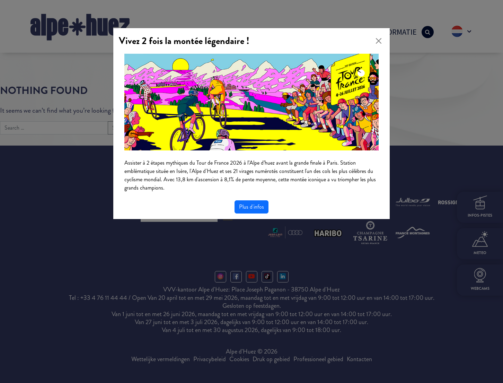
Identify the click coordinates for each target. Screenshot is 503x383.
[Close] (378, 40)
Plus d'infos (251, 207)
